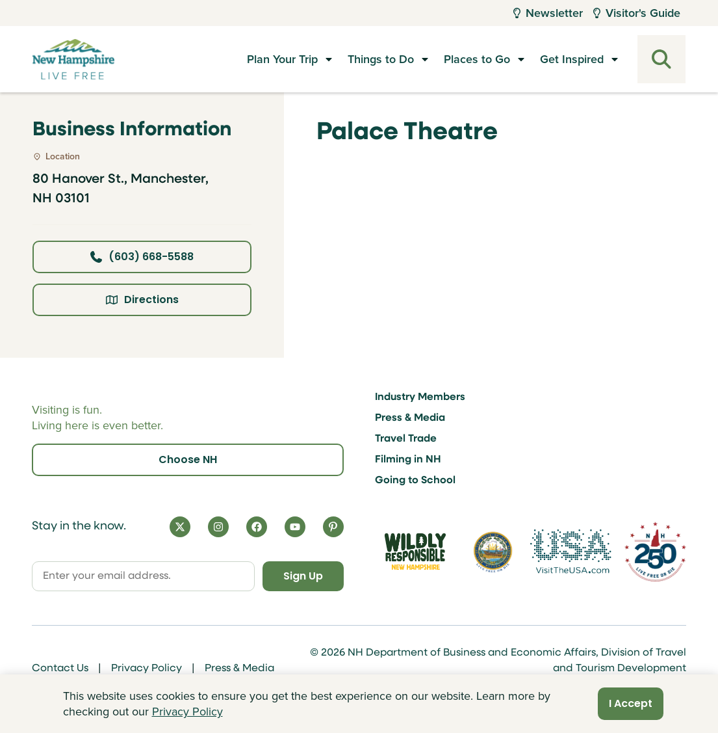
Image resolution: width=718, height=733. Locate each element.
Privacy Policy (146, 668)
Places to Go (477, 59)
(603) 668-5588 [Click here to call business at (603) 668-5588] (142, 256)
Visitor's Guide (636, 13)
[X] (180, 526)
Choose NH (188, 459)
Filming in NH (408, 460)
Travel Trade (406, 439)
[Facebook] (256, 526)
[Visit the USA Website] (570, 551)
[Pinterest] (333, 526)
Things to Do (381, 59)
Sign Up (303, 575)
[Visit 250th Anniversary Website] (655, 551)
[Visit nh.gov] (492, 551)
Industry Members (420, 397)
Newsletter (548, 13)
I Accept (630, 703)
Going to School (415, 480)
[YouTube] (295, 526)
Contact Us (60, 668)
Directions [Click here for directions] (142, 299)
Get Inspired (572, 59)
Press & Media (410, 418)
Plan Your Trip (282, 59)
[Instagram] (218, 526)
